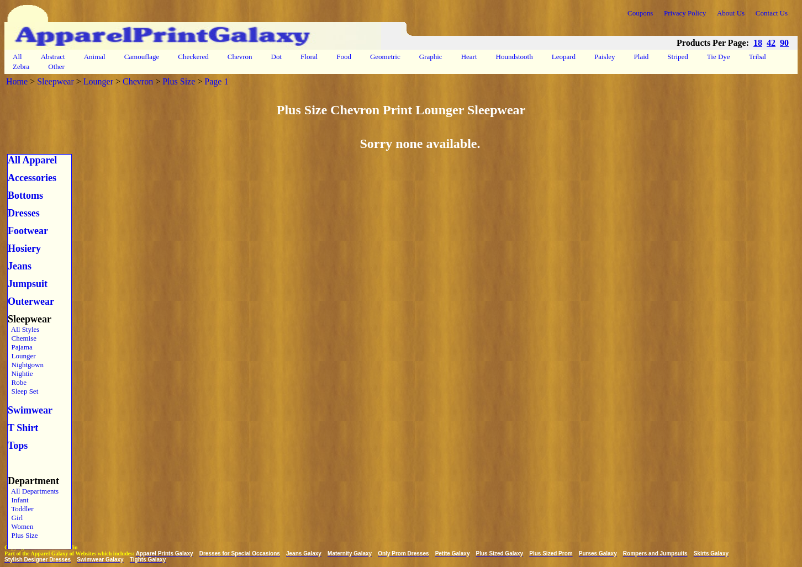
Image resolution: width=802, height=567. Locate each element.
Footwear (28, 230)
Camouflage (142, 56)
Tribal (757, 56)
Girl (15, 517)
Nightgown (26, 365)
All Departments (33, 491)
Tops (18, 445)
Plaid (641, 56)
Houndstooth (514, 56)
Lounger (98, 81)
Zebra (21, 66)
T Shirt (23, 427)
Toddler (21, 509)
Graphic (430, 56)
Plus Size (178, 81)
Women (20, 526)
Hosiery (24, 248)
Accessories (32, 177)
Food (343, 56)
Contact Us (772, 13)
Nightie (20, 373)
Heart (469, 56)
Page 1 (216, 81)
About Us (731, 13)
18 (757, 42)
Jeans (19, 266)
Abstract (53, 56)
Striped (677, 56)
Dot (276, 56)
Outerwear (31, 301)
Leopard (564, 56)
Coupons (640, 13)
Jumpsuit (28, 283)
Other (56, 66)
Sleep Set (23, 391)
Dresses (24, 213)
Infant (18, 500)
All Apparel (32, 160)
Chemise (22, 338)
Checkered (193, 56)
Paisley (604, 56)
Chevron (240, 56)
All (17, 56)
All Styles (23, 329)
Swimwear (30, 410)
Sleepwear (55, 81)
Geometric (385, 56)
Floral (309, 56)
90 (784, 42)
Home (17, 81)
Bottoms (25, 195)
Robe (17, 382)
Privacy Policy (685, 13)
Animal (94, 56)
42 (771, 42)
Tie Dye (718, 56)
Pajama (20, 347)
